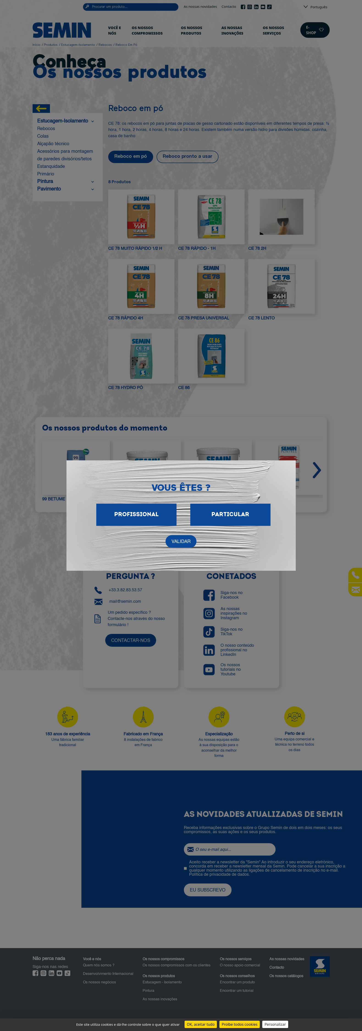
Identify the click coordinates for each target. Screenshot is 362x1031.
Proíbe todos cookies (239, 1024)
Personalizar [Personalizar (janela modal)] (275, 1024)
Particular (230, 515)
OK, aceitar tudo (201, 1024)
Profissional (136, 515)
